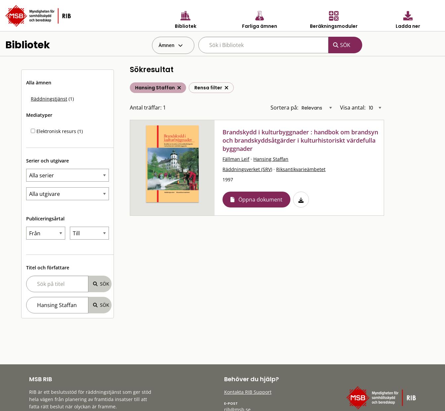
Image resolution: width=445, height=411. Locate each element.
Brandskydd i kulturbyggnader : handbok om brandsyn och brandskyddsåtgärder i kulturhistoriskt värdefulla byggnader (300, 140)
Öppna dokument (260, 199)
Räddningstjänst (49, 99)
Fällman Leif (235, 159)
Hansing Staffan (270, 159)
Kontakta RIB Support (248, 392)
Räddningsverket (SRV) (247, 169)
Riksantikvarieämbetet (300, 169)
